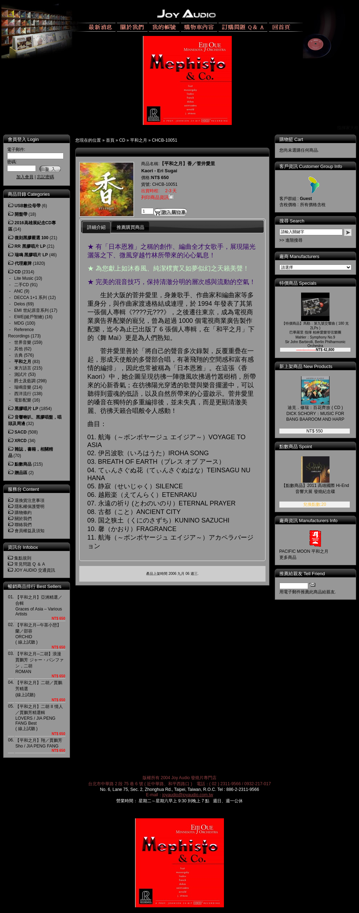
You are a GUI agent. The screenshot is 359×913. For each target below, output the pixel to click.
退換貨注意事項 (29, 500)
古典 (18, 355)
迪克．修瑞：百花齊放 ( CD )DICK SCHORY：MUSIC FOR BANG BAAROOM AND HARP (315, 413)
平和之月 (138, 140)
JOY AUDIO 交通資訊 (34, 570)
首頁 (110, 140)
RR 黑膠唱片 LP (30, 246)
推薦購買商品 (130, 227)
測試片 (20, 374)
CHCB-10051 (164, 140)
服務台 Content (23, 489)
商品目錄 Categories (29, 194)
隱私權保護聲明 (29, 506)
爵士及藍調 (25, 380)
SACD (21, 432)
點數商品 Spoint (295, 446)
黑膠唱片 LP (26, 408)
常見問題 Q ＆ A (29, 564)
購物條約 (23, 512)
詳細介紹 (96, 227)
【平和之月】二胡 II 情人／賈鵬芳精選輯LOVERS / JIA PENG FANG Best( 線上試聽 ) (39, 717)
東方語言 (22, 368)
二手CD (21, 284)
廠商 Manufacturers (299, 256)
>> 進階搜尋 (290, 240)
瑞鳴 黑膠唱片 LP (31, 254)
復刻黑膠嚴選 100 (31, 237)
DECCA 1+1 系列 (30, 297)
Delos (19, 303)
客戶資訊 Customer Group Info (310, 166)
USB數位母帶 (28, 205)
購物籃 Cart (291, 139)
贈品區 (21, 472)
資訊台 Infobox (23, 547)
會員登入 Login (23, 139)
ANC (18, 291)
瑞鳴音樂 (22, 387)
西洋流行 (22, 393)
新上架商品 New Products (306, 366)
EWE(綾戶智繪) (29, 316)
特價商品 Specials (298, 283)
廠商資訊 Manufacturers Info (308, 520)
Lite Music (23, 278)
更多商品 (287, 557)
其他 (18, 348)
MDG (19, 323)
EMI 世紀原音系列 (31, 310)
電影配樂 (22, 400)
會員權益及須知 (29, 530)
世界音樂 (22, 342)
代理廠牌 (23, 263)
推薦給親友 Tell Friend (302, 573)
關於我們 (23, 518)
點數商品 (23, 464)
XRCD (21, 440)
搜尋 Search (292, 221)
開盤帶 (21, 214)
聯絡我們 (23, 524)
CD (122, 140)
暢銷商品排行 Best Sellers (34, 586)
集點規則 (22, 558)
